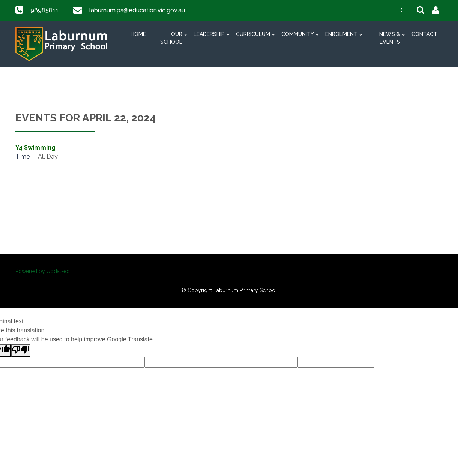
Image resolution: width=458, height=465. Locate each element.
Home (138, 34)
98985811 (44, 10)
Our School (171, 38)
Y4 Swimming (35, 147)
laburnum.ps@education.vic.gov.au (136, 10)
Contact (424, 34)
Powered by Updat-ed (42, 271)
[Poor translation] (20, 350)
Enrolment (341, 34)
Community (297, 34)
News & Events (389, 38)
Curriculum (253, 34)
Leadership (209, 34)
